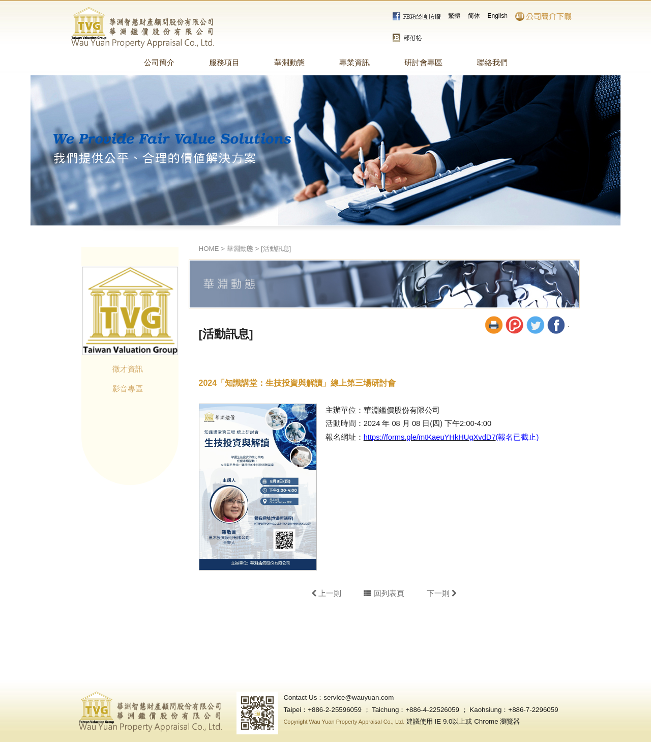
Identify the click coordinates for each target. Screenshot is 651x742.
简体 (474, 15)
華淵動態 (240, 248)
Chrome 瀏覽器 (497, 721)
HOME (209, 248)
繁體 (454, 15)
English (498, 15)
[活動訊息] (276, 248)
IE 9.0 (444, 721)
